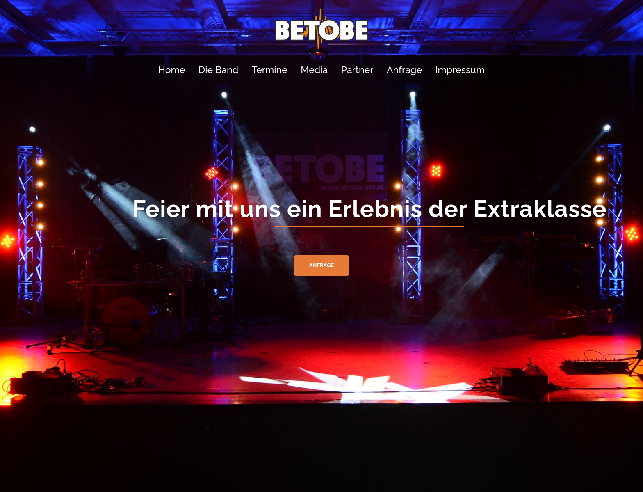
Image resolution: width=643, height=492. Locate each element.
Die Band (218, 69)
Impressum (460, 69)
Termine (269, 69)
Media (314, 69)
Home (171, 69)
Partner (357, 69)
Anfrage (404, 69)
